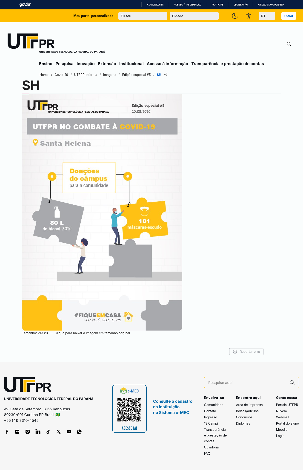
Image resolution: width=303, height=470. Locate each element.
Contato (210, 411)
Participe (217, 4)
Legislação (241, 4)
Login (280, 436)
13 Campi (211, 423)
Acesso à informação (187, 4)
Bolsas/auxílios (247, 411)
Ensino (45, 63)
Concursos (244, 417)
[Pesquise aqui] (247, 382)
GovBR (25, 5)
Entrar (288, 16)
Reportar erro (246, 351)
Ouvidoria (211, 447)
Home (44, 75)
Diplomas (243, 423)
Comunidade (213, 405)
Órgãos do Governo (271, 4)
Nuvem (281, 411)
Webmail (282, 417)
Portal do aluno (287, 423)
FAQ (207, 453)
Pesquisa (65, 63)
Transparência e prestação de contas (227, 63)
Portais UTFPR (287, 405)
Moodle (282, 429)
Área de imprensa (249, 405)
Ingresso (210, 417)
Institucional (131, 63)
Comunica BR (155, 4)
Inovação (86, 63)
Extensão (107, 63)
